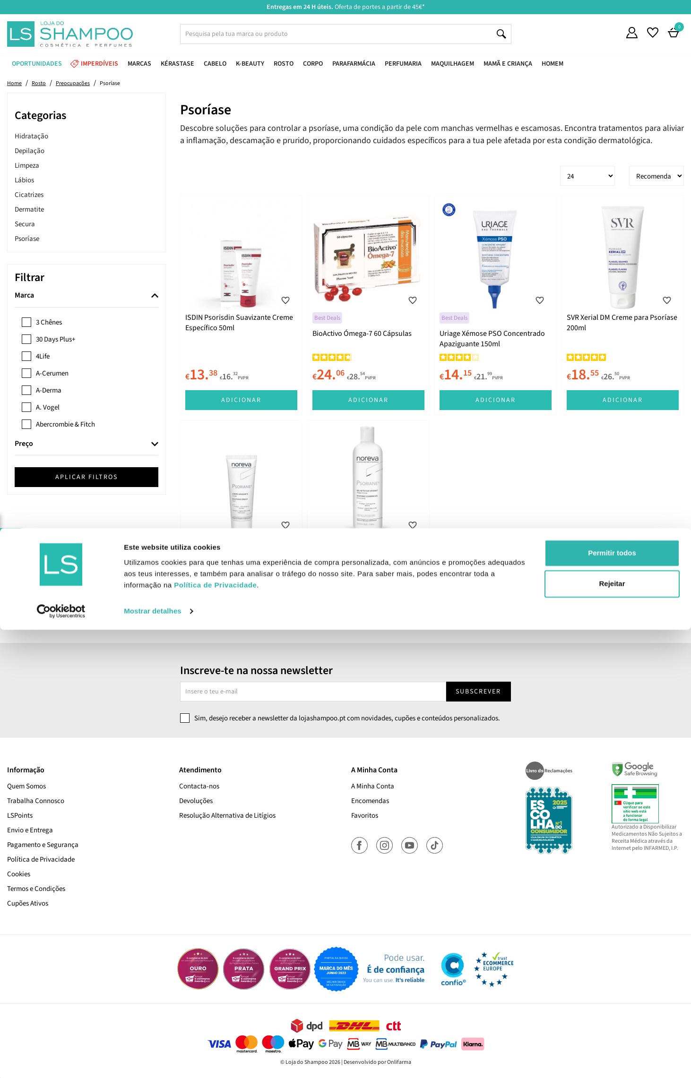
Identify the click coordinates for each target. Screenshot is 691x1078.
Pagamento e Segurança (42, 845)
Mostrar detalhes (152, 1059)
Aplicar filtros (86, 477)
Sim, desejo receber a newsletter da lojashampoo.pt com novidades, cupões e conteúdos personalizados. (347, 718)
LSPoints (20, 816)
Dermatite (29, 209)
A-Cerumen (52, 373)
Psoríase (27, 239)
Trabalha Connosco (35, 801)
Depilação (29, 151)
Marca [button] (24, 295)
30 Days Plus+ (55, 339)
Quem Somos (26, 786)
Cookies (18, 874)
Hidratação (31, 136)
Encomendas (370, 801)
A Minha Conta (372, 786)
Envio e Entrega (30, 830)
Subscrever (478, 691)
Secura (25, 224)
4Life (43, 356)
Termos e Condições (36, 889)
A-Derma (48, 390)
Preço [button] (24, 444)
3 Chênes (49, 322)
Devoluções (196, 801)
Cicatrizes (29, 195)
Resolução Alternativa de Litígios (227, 816)
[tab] (86, 296)
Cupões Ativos (27, 903)
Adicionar (241, 400)
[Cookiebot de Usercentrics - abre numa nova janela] (61, 1059)
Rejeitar (612, 1032)
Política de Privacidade (41, 859)
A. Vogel (48, 407)
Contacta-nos (199, 786)
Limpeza (27, 166)
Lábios (24, 180)
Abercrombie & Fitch (65, 424)
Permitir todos (612, 1001)
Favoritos (364, 816)
